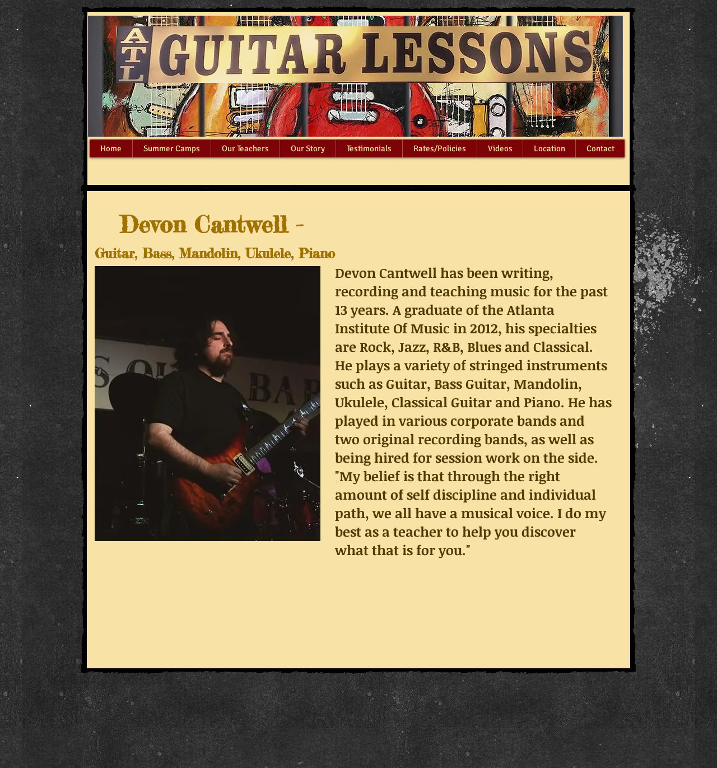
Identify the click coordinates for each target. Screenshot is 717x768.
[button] (245, 148)
